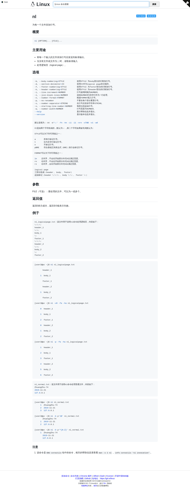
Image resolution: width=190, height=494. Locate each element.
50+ (104, 483)
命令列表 (75, 476)
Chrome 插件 (86, 476)
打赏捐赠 (79, 478)
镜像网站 (84, 486)
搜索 (154, 4)
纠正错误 (141, 16)
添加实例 (151, 16)
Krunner (109, 476)
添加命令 (65, 476)
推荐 (95, 486)
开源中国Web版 (122, 476)
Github (88, 478)
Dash (102, 476)
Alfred (96, 476)
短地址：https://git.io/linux (103, 478)
